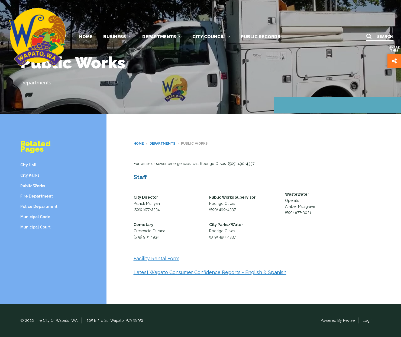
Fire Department (36, 196)
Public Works (32, 186)
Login (368, 320)
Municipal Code (35, 217)
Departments (162, 36)
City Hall (28, 165)
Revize (349, 320)
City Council (211, 36)
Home (85, 36)
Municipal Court (35, 227)
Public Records (260, 36)
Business (117, 36)
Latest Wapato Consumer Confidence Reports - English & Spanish (210, 272)
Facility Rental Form (156, 258)
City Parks (29, 175)
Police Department (38, 206)
